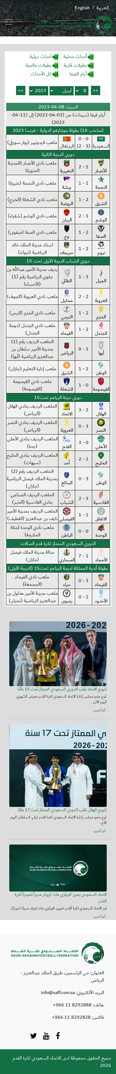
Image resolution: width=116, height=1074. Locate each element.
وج (67, 232)
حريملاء (66, 249)
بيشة (66, 183)
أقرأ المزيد (99, 710)
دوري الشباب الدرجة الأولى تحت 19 (58, 261)
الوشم (101, 216)
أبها (101, 349)
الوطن (101, 369)
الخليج (101, 459)
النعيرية (67, 167)
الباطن (66, 531)
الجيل (101, 277)
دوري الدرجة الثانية (58, 154)
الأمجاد (101, 556)
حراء (67, 581)
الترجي (67, 313)
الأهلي (101, 443)
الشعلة (66, 385)
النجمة (101, 183)
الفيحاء (67, 329)
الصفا (101, 232)
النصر (101, 426)
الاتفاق (101, 515)
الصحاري (67, 556)
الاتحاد (66, 410)
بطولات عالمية (38, 65)
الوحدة (101, 531)
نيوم (101, 249)
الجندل (101, 329)
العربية (103, 8)
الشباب (66, 498)
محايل (67, 296)
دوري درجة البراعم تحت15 (58, 397)
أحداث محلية (75, 56)
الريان (67, 216)
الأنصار (101, 167)
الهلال (101, 410)
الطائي (67, 277)
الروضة (67, 200)
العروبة (101, 296)
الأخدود (101, 597)
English (82, 8)
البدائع (66, 479)
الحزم (101, 313)
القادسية (101, 498)
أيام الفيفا (78, 74)
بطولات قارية (75, 65)
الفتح (66, 443)
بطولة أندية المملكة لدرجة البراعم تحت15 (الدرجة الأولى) (58, 568)
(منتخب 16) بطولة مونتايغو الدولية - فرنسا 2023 (58, 130)
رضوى (66, 597)
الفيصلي (66, 515)
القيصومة (101, 385)
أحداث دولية (40, 56)
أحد (67, 459)
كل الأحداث (41, 74)
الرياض (66, 349)
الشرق (101, 200)
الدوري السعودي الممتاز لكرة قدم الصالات (58, 543)
